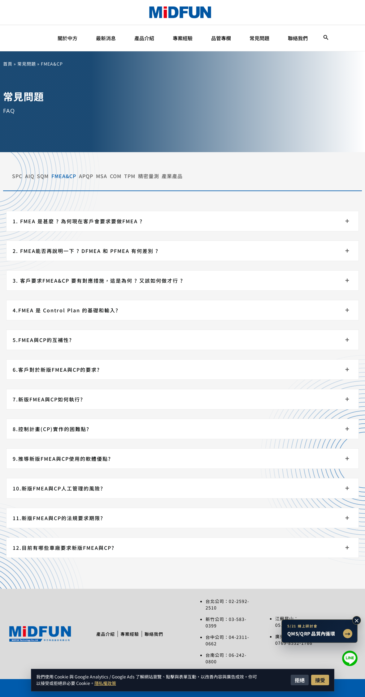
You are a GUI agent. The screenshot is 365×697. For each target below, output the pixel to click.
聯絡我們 (158, 631)
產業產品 (342, 174)
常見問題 (26, 64)
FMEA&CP (120, 174)
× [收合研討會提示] (356, 620)
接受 (320, 680)
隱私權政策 (105, 683)
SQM (81, 174)
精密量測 (300, 174)
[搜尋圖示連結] (326, 38)
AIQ (48, 174)
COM (229, 174)
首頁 (7, 64)
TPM (262, 174)
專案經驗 (129, 631)
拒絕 (300, 680)
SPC (17, 174)
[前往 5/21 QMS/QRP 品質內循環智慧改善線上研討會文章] (319, 631)
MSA (196, 174)
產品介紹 (101, 631)
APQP (162, 174)
